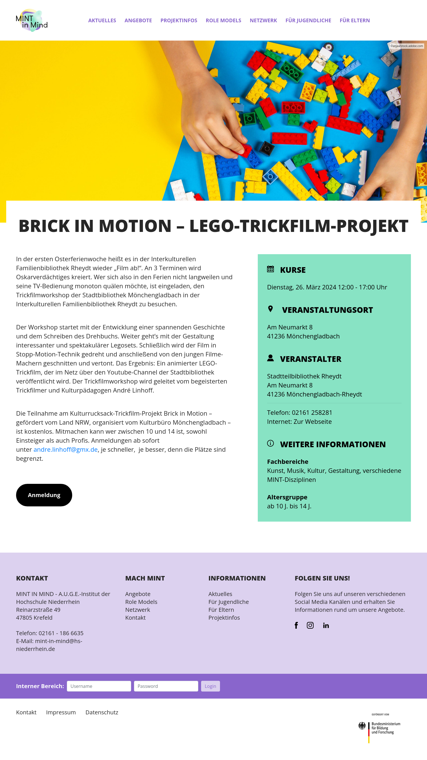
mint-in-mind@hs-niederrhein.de (49, 645)
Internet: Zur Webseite (299, 421)
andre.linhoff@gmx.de (66, 449)
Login (210, 686)
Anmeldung (44, 495)
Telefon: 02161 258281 (300, 412)
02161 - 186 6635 (61, 633)
